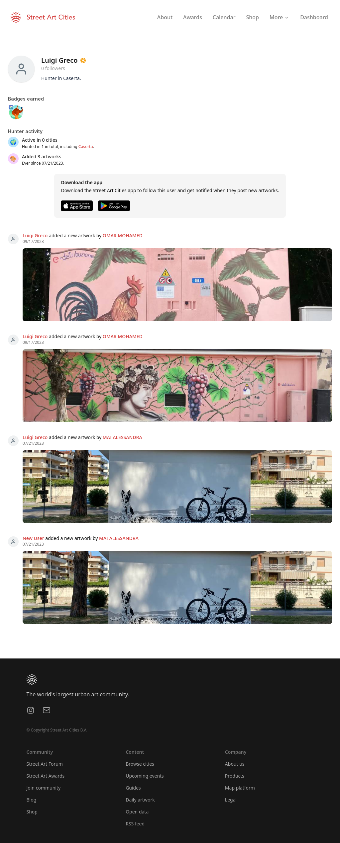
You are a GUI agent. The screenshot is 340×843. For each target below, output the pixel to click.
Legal (231, 800)
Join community (44, 788)
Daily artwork (140, 800)
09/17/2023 (33, 241)
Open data (137, 811)
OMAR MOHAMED (123, 235)
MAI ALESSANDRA (122, 437)
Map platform (240, 788)
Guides (133, 788)
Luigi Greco (35, 235)
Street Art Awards (46, 776)
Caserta (85, 146)
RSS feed (135, 823)
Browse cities (140, 764)
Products (234, 776)
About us (235, 764)
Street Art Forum (45, 764)
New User (33, 538)
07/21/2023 (33, 443)
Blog (32, 800)
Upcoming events (145, 776)
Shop (32, 811)
